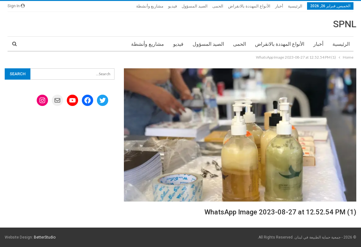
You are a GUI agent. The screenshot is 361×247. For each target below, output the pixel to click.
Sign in (16, 5)
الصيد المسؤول (195, 6)
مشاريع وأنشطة (149, 6)
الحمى (217, 6)
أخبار (279, 6)
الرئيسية (295, 6)
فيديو (172, 6)
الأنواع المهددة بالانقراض (249, 6)
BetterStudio (45, 237)
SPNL (344, 23)
